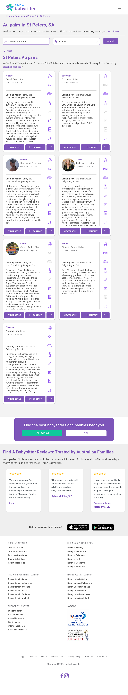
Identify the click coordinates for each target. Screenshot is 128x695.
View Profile (14, 147)
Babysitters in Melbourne (20, 583)
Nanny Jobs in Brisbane (78, 587)
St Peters (45, 16)
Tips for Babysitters (17, 551)
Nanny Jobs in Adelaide (78, 598)
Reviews (33, 656)
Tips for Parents (15, 548)
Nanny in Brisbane (76, 555)
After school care (16, 626)
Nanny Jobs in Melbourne (79, 583)
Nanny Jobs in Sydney (77, 579)
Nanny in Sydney (75, 548)
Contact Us (102, 656)
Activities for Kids (16, 563)
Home (9, 16)
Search (18, 16)
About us (89, 656)
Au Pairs (28, 16)
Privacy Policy (74, 656)
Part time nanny (15, 614)
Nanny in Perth (74, 559)
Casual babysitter (16, 618)
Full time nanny (15, 611)
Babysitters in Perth (17, 590)
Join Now (113, 31)
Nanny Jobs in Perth (76, 590)
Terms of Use (57, 656)
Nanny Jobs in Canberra (78, 594)
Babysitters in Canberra (19, 594)
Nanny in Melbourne (76, 551)
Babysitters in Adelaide (19, 598)
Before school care (17, 630)
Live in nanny (14, 622)
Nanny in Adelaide (76, 566)
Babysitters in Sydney (18, 579)
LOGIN (86, 433)
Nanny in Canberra (76, 563)
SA (36, 16)
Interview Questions (17, 555)
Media (44, 656)
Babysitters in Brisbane (19, 587)
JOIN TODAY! (42, 433)
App (23, 656)
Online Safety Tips (16, 559)
